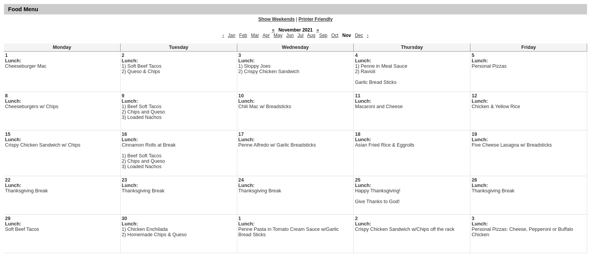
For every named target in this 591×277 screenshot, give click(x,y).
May (278, 35)
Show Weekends (277, 19)
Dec (359, 35)
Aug (311, 35)
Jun (290, 35)
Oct (335, 35)
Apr (266, 35)
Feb (243, 35)
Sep (323, 35)
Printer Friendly (316, 19)
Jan (231, 35)
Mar (255, 35)
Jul (300, 35)
